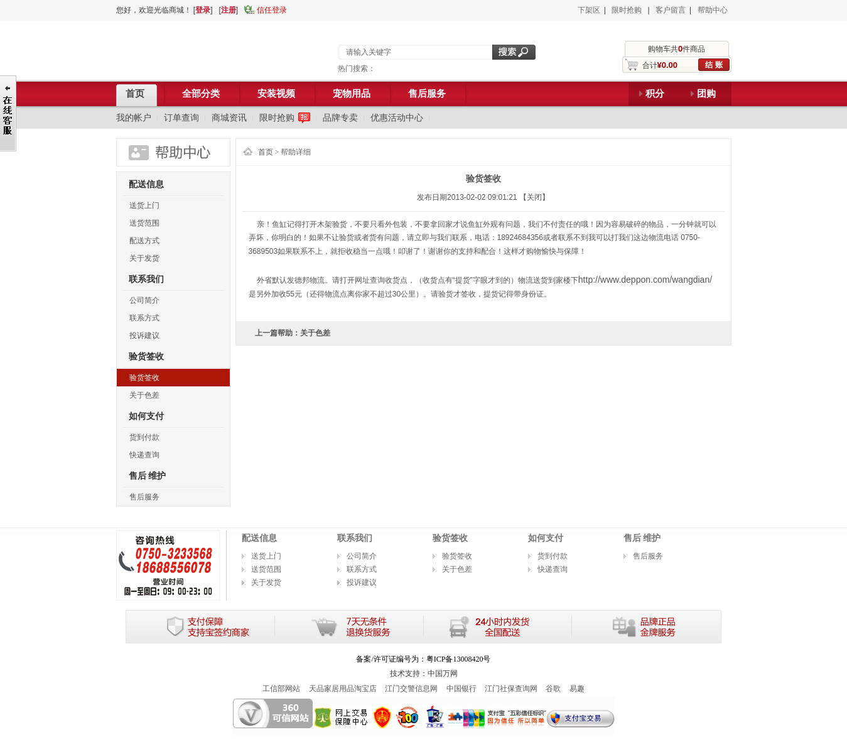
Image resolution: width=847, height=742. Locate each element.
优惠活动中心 (396, 117)
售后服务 (144, 497)
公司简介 (144, 300)
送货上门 (144, 205)
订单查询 (181, 117)
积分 (654, 94)
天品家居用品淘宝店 (343, 688)
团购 (706, 94)
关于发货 (144, 258)
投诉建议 (144, 335)
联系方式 (144, 318)
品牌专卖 (340, 117)
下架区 (589, 10)
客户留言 (670, 10)
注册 (228, 10)
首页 (265, 152)
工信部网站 (281, 688)
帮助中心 (713, 10)
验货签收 (144, 377)
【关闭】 (534, 197)
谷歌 (553, 688)
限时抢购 (627, 10)
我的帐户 (133, 117)
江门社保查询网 (511, 688)
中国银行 (461, 688)
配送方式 (144, 240)
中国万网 (443, 673)
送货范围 (144, 223)
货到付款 (144, 437)
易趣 (577, 688)
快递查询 (144, 454)
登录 (202, 10)
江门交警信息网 (411, 688)
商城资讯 (229, 117)
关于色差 (144, 395)
